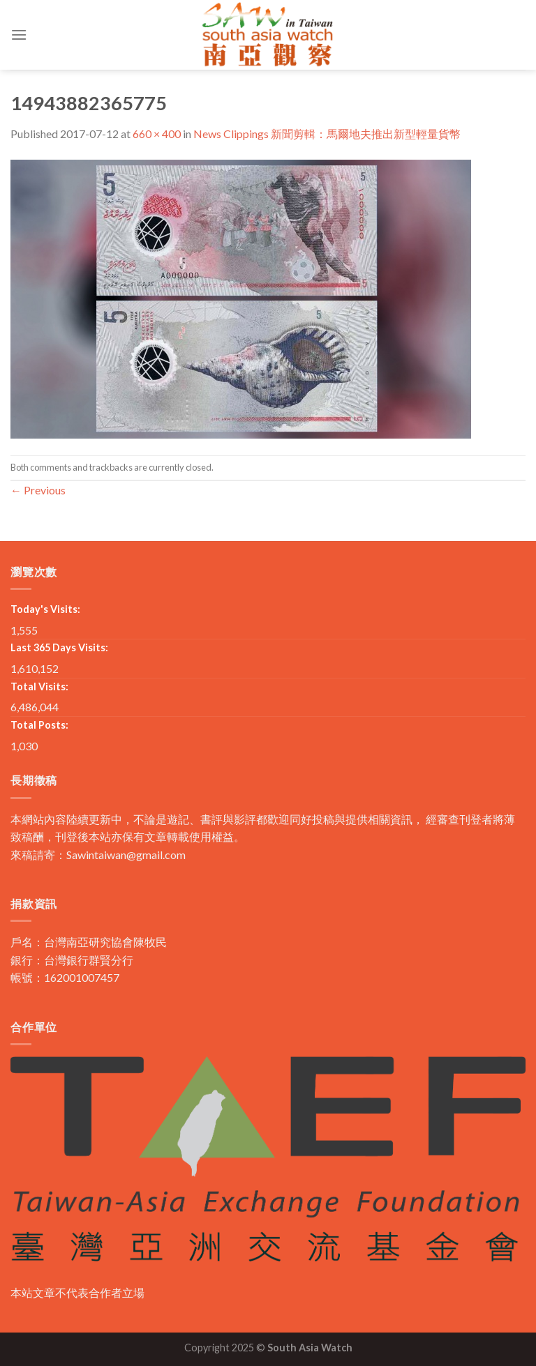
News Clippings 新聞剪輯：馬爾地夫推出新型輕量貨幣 (327, 133)
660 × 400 (157, 133)
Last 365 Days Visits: (59, 647)
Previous (38, 489)
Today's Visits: (45, 609)
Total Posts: (39, 725)
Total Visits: (39, 686)
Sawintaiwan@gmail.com (126, 854)
